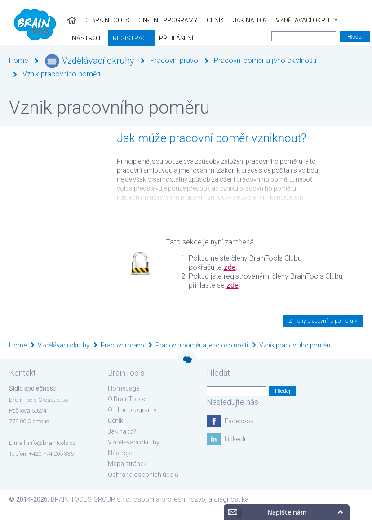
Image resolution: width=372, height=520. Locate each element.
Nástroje (295, 20)
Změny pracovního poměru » (323, 321)
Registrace (339, 20)
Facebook (239, 421)
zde (230, 267)
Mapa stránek (127, 463)
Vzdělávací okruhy (239, 20)
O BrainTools (40, 20)
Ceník (148, 20)
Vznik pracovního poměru (62, 74)
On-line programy (100, 20)
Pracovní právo (174, 60)
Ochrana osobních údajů (143, 474)
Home (18, 60)
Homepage (123, 388)
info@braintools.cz (51, 443)
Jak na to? (182, 20)
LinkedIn (236, 439)
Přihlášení (21, 38)
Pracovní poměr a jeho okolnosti (265, 60)
